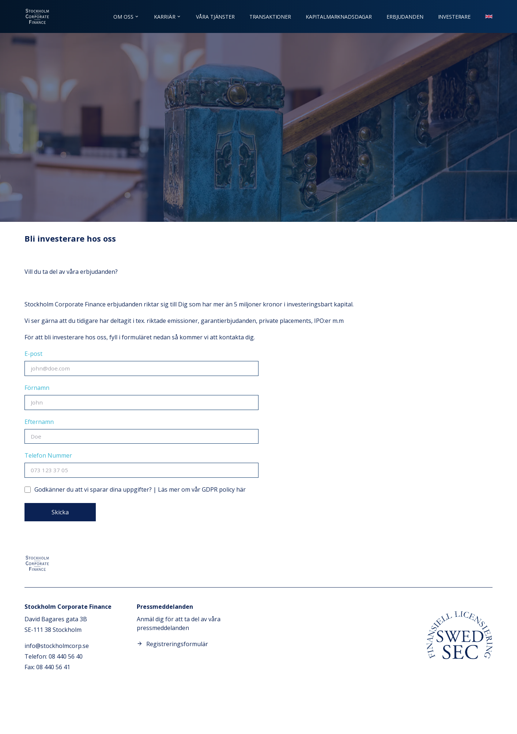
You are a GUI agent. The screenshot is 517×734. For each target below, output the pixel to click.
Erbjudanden (404, 16)
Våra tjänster (215, 16)
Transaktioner (270, 16)
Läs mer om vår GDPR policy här (202, 489)
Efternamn (39, 422)
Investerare (454, 16)
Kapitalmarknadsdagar (339, 16)
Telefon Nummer (48, 455)
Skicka (60, 512)
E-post (33, 354)
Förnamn (36, 388)
